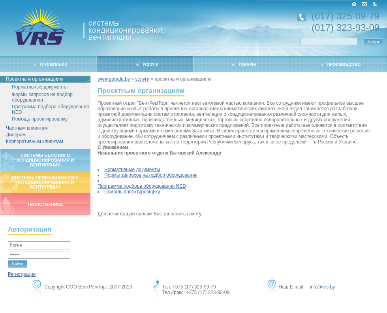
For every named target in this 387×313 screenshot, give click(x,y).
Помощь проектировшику (40, 119)
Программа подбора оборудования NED (50, 109)
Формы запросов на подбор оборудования (42, 97)
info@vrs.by (322, 287)
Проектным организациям (34, 79)
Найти (373, 41)
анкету (194, 214)
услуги (142, 79)
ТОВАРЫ (244, 64)
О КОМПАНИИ (51, 64)
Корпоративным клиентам (34, 141)
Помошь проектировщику (132, 191)
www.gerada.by (114, 79)
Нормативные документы (40, 87)
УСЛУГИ (147, 64)
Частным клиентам (27, 128)
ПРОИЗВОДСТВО (341, 64)
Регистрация (22, 274)
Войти (17, 263)
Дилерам (16, 135)
